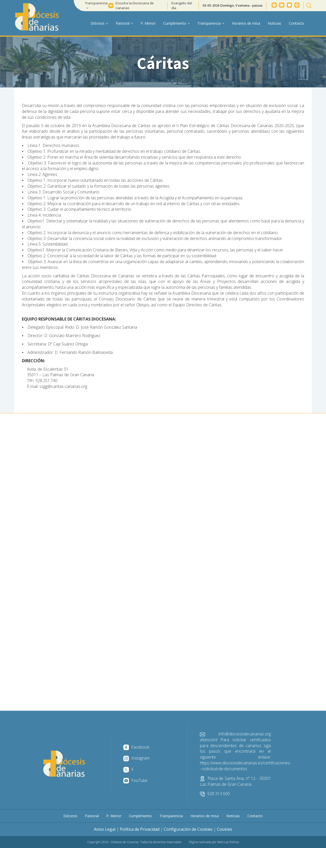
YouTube (135, 780)
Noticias (274, 23)
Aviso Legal (104, 829)
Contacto (296, 23)
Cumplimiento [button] (176, 23)
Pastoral (92, 815)
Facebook (136, 747)
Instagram (136, 758)
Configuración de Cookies (188, 829)
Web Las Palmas (228, 842)
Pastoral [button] (124, 23)
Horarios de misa (246, 23)
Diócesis (70, 815)
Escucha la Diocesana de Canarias (134, 5)
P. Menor (148, 23)
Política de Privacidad (139, 829)
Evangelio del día (181, 5)
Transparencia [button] (96, 5)
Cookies (224, 829)
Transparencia (171, 815)
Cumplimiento (140, 815)
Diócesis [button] (99, 23)
